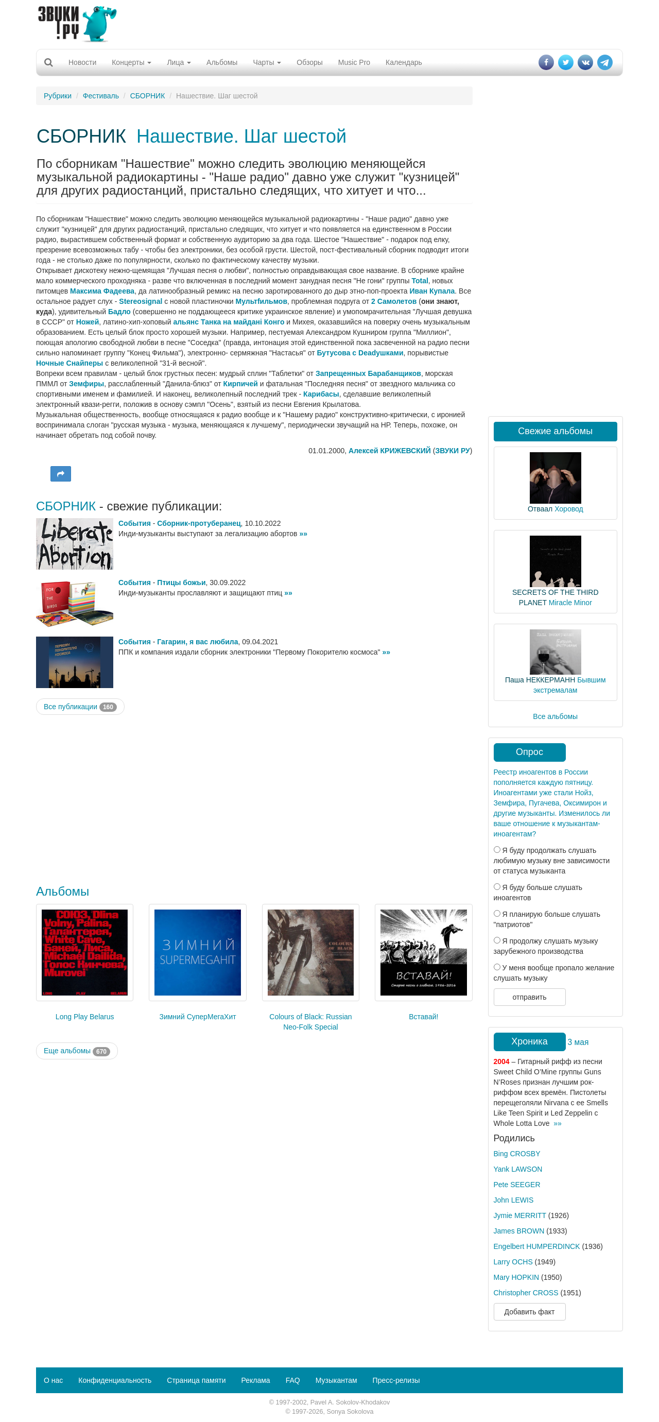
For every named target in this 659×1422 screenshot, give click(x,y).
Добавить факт (530, 1312)
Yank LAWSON (518, 1169)
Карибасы (321, 394)
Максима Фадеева (102, 291)
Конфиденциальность (114, 1380)
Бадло (119, 311)
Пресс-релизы (396, 1380)
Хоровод (568, 509)
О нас (53, 1380)
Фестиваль (101, 96)
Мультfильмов (262, 301)
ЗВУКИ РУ (452, 451)
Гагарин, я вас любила (197, 642)
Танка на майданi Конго (242, 322)
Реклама (255, 1380)
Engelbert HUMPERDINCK (537, 1246)
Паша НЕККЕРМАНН (540, 680)
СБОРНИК (147, 96)
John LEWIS (514, 1200)
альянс (186, 322)
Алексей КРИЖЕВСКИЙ (390, 451)
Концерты (131, 62)
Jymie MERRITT (520, 1215)
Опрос (529, 752)
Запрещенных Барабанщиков (368, 373)
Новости (82, 62)
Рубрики (58, 96)
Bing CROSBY (517, 1154)
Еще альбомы (77, 1051)
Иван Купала (432, 291)
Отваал (540, 509)
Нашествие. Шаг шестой (241, 136)
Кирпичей (240, 384)
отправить (529, 997)
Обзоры (310, 62)
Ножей (87, 322)
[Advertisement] (329, 23)
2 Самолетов (394, 301)
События (134, 523)
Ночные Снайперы (69, 363)
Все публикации (80, 707)
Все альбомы (555, 716)
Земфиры (86, 384)
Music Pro (354, 62)
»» (303, 533)
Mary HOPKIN (517, 1277)
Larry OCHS (513, 1262)
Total (419, 281)
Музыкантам (336, 1380)
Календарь (404, 62)
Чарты (267, 62)
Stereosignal (140, 301)
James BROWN (519, 1231)
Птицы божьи (181, 582)
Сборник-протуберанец (198, 523)
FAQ (293, 1380)
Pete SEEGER (517, 1184)
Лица (179, 62)
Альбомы (221, 62)
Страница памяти (196, 1380)
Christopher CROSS (526, 1293)
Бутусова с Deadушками (360, 353)
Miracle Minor (570, 602)
